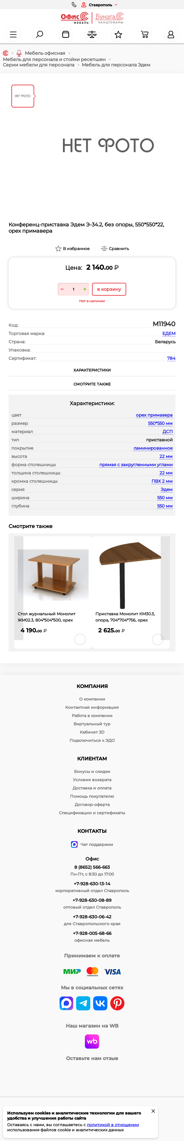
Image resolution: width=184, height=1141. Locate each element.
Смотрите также (92, 384)
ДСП (168, 431)
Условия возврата (92, 779)
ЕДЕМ (168, 333)
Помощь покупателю (92, 796)
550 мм (165, 497)
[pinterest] (117, 1004)
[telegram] (83, 1004)
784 (171, 358)
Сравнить (119, 248)
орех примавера (154, 415)
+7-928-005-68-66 (92, 933)
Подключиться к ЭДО (92, 740)
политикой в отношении (113, 1124)
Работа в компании (92, 715)
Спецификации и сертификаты (92, 812)
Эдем (167, 489)
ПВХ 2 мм (162, 481)
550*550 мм (160, 423)
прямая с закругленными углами (136, 464)
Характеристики (92, 370)
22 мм (166, 456)
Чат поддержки (92, 844)
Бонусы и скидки (92, 771)
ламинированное (153, 448)
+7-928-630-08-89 (92, 900)
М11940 (164, 324)
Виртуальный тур (92, 723)
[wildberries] (92, 1042)
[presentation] (18, 588)
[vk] (66, 1003)
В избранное (76, 248)
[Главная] (5, 53)
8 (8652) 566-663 (92, 867)
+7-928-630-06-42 (92, 916)
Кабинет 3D (92, 732)
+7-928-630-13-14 (92, 883)
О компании (92, 699)
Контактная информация (92, 707)
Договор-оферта (92, 804)
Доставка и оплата (92, 788)
